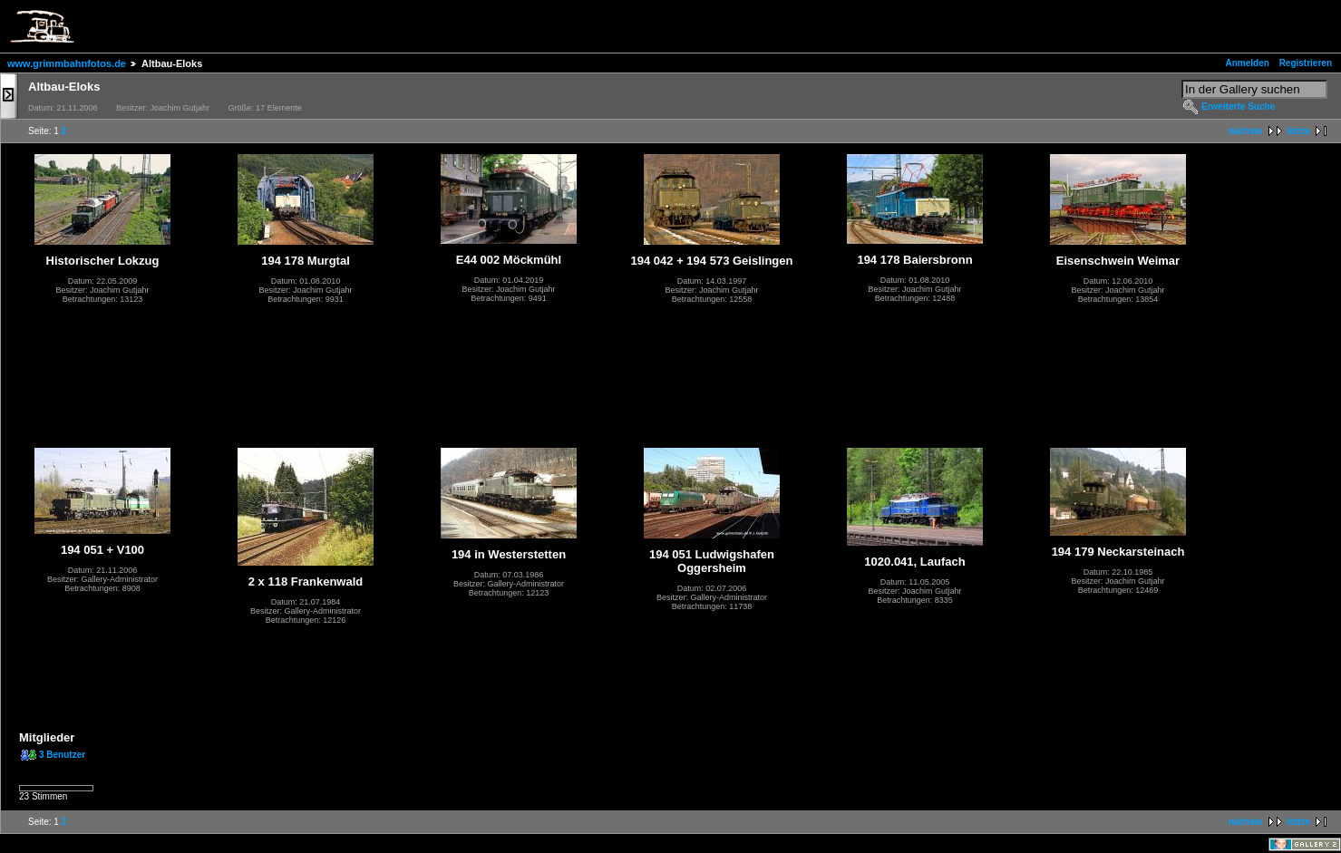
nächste (1246, 131)
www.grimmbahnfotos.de (66, 63)
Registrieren (1305, 63)
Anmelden (1247, 63)
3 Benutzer (62, 755)
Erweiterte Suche (1238, 106)
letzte (1298, 131)
